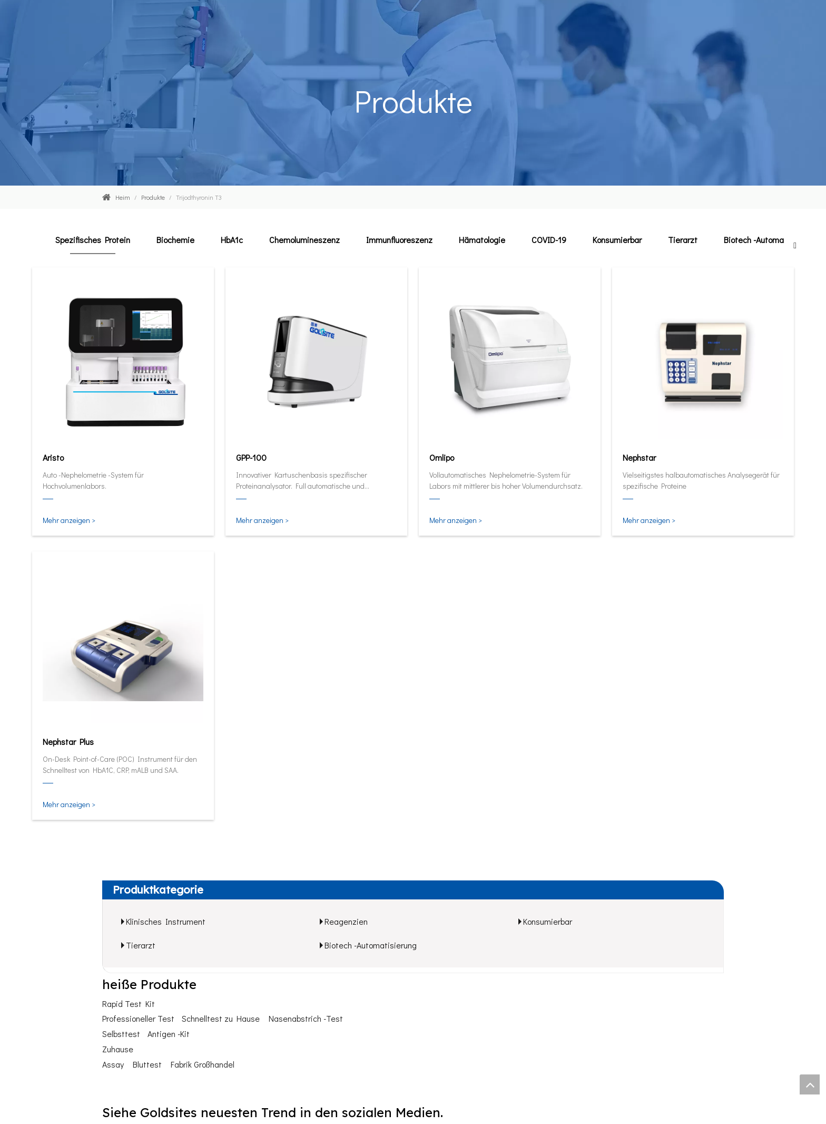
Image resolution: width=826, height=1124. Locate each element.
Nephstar (639, 457)
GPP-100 (251, 457)
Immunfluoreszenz (399, 239)
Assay (113, 1064)
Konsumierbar (617, 239)
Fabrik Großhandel (202, 1064)
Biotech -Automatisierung (770, 239)
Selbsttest (121, 1033)
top (810, 1084)
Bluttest (147, 1064)
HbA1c (232, 239)
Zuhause (117, 1048)
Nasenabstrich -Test (306, 1018)
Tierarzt (682, 239)
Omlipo (441, 457)
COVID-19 (549, 239)
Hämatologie (482, 239)
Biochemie (175, 239)
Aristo (53, 457)
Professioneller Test (138, 1018)
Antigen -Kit (169, 1033)
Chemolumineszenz (304, 239)
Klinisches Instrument (165, 921)
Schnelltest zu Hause (221, 1018)
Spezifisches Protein (92, 239)
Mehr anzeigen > (69, 520)
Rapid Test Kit (128, 1003)
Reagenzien (346, 921)
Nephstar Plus (68, 741)
